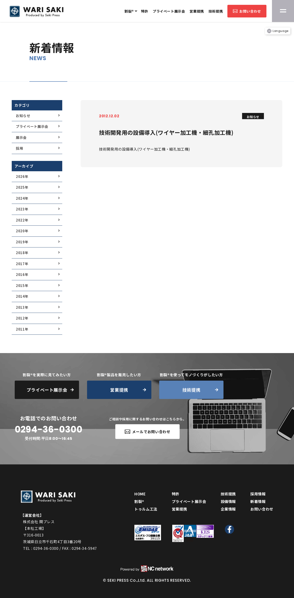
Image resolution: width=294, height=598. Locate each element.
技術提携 (216, 11)
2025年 (22, 187)
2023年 (22, 209)
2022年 (22, 220)
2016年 (22, 274)
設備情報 (228, 501)
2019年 (22, 241)
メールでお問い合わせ (147, 431)
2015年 (22, 285)
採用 (19, 148)
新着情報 (258, 501)
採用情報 (258, 494)
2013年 (22, 307)
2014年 (22, 296)
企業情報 (228, 509)
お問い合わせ (247, 11)
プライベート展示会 (169, 11)
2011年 (22, 329)
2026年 (22, 176)
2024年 (22, 198)
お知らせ (23, 115)
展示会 (21, 137)
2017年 (22, 263)
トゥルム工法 (145, 509)
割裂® (129, 11)
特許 (144, 11)
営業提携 (196, 11)
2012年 (22, 318)
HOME (140, 494)
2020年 (22, 230)
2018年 (22, 252)
